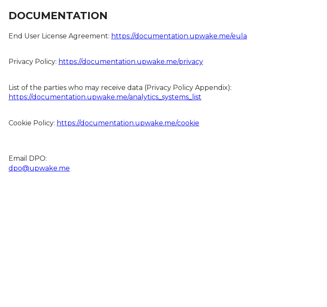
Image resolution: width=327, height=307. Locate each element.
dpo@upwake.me (39, 168)
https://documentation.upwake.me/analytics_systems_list (105, 97)
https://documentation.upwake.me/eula (179, 36)
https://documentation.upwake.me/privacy (130, 62)
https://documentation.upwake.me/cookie (128, 123)
